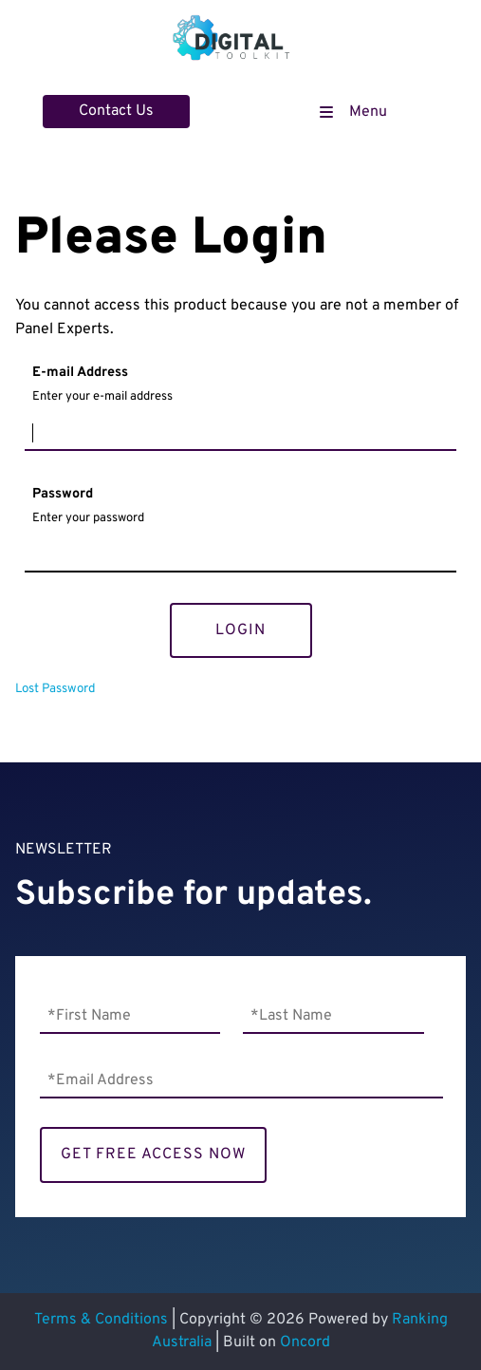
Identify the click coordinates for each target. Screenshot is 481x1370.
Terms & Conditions (101, 1319)
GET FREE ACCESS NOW (153, 1154)
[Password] (240, 555)
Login (240, 630)
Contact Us (80, 106)
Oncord (305, 1342)
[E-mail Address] (240, 434)
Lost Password (55, 689)
